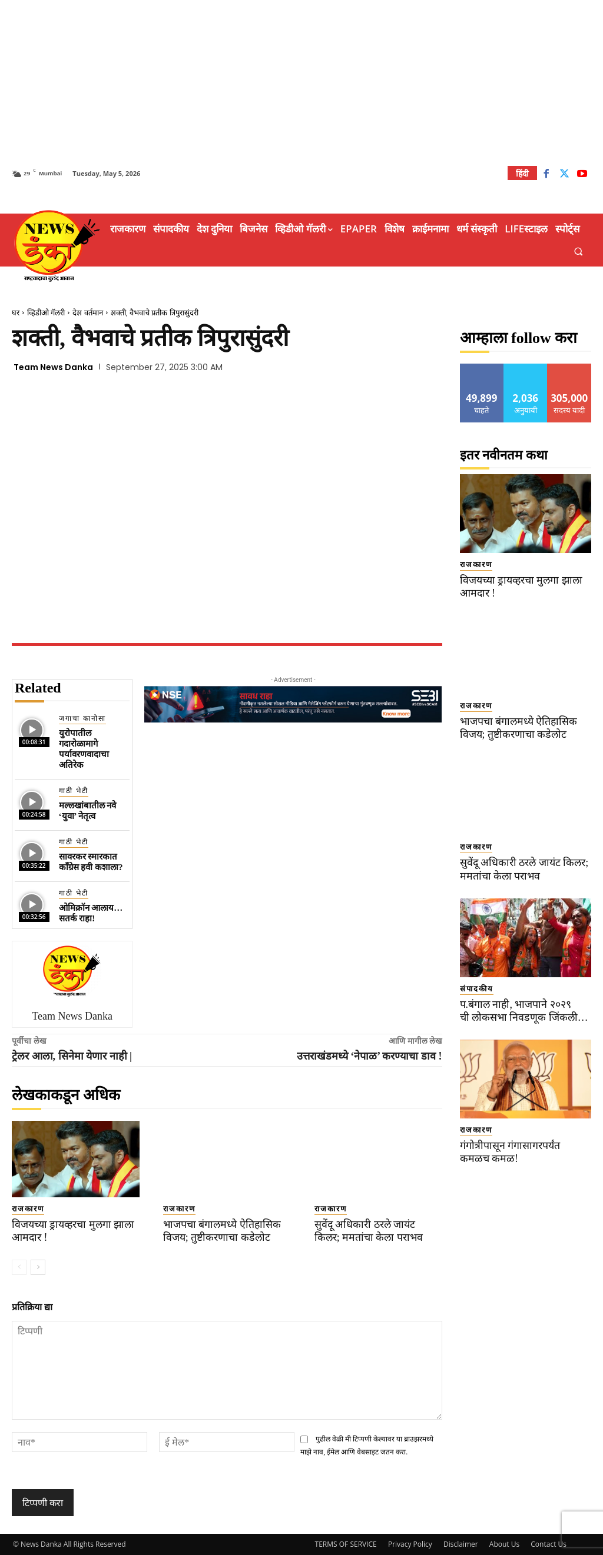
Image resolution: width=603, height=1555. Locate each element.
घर (15, 312)
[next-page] (38, 1267)
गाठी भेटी (73, 791)
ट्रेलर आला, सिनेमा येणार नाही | (72, 1056)
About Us (504, 1544)
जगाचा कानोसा (82, 718)
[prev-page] (19, 1267)
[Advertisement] (301, 82)
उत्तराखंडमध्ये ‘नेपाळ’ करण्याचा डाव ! (369, 1056)
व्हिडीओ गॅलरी (46, 312)
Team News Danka (53, 367)
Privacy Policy (410, 1544)
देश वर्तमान (87, 312)
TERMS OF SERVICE (346, 1544)
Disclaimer (460, 1544)
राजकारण (28, 1208)
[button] (579, 252)
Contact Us (548, 1544)
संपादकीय (476, 988)
